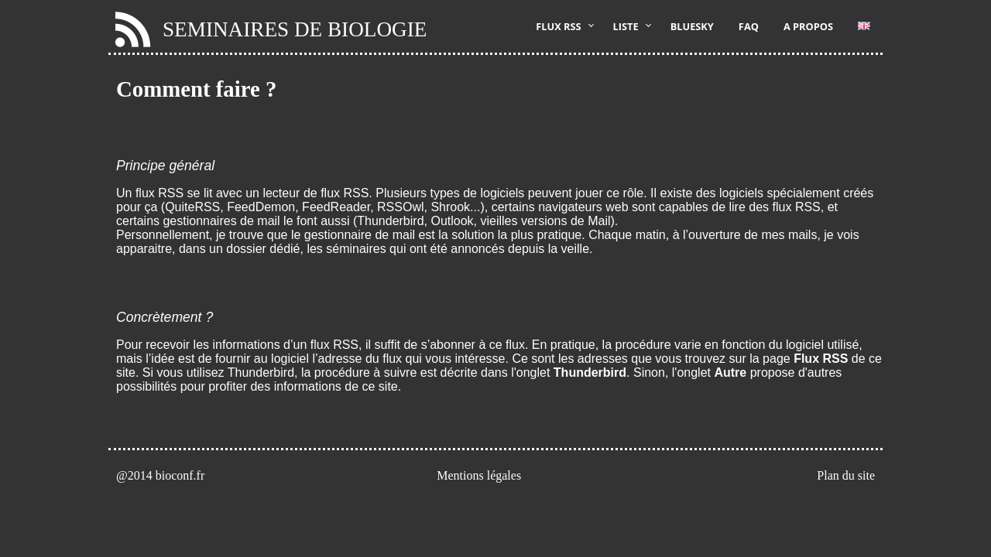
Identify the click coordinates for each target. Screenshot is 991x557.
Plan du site (846, 475)
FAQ (749, 26)
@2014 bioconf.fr (160, 475)
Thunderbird (590, 372)
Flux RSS (558, 26)
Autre (730, 372)
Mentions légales (479, 475)
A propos (808, 26)
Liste (626, 26)
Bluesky (692, 26)
